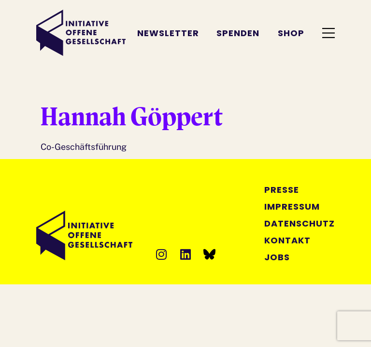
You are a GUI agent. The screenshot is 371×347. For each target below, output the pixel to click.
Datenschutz (299, 223)
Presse (281, 190)
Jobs (277, 257)
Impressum (292, 206)
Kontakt (287, 240)
